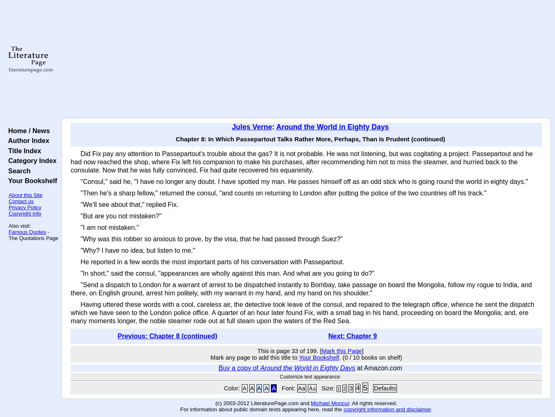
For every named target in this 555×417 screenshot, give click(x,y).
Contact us (21, 201)
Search (17, 171)
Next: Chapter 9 (352, 336)
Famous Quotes (27, 232)
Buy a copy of (287, 368)
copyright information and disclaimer (387, 409)
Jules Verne (252, 127)
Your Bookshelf (31, 180)
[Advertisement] (306, 59)
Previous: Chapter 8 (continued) (168, 336)
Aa (301, 388)
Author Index (27, 140)
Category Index (31, 160)
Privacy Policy (25, 207)
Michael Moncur (330, 403)
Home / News (27, 130)
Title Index (23, 150)
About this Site (26, 195)
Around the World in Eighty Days (332, 127)
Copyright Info (25, 214)
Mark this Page (341, 351)
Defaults (385, 388)
